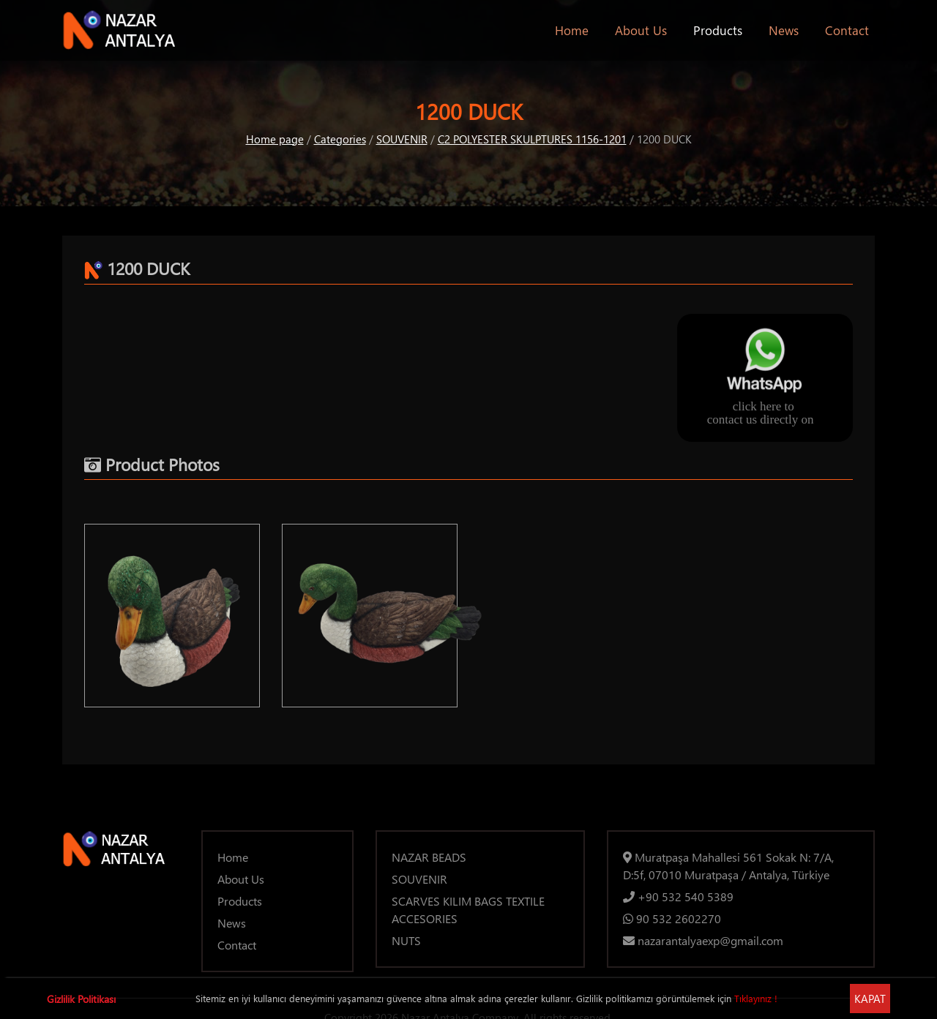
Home (574, 29)
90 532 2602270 (672, 918)
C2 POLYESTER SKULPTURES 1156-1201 (532, 139)
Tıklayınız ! (755, 998)
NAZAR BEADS (429, 857)
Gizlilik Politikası (81, 999)
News (784, 30)
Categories (340, 139)
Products (717, 30)
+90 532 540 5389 (678, 896)
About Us (641, 30)
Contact (847, 30)
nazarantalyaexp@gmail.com (703, 940)
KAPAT (870, 998)
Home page (275, 139)
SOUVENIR (402, 139)
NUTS (406, 940)
